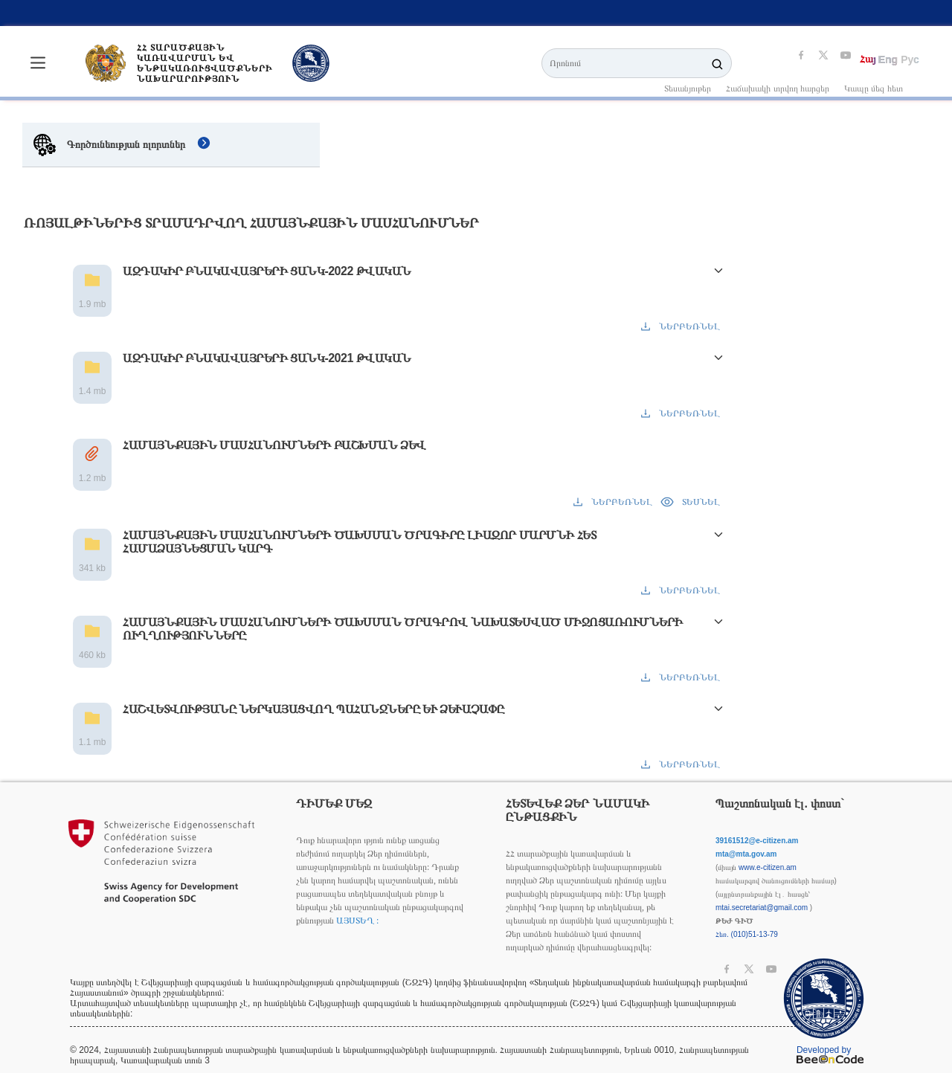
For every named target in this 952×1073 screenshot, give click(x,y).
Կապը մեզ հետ (873, 88)
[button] (476, 298)
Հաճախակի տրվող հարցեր (777, 88)
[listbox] (476, 13)
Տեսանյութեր (687, 88)
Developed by (830, 1054)
